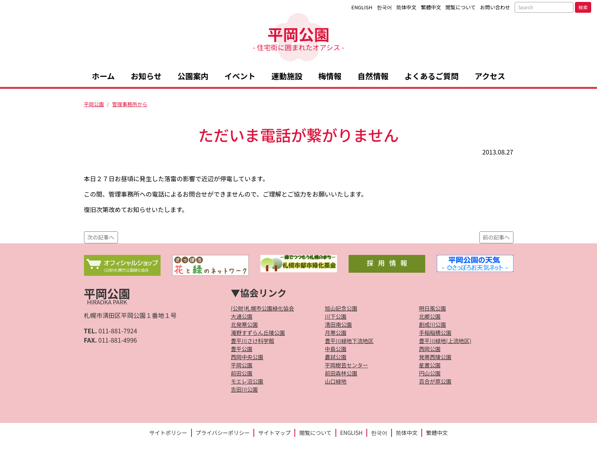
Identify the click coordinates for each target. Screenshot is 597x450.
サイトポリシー (168, 432)
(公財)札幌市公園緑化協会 (262, 308)
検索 (583, 7)
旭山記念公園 (341, 308)
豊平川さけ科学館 (252, 341)
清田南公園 (338, 324)
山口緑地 (336, 381)
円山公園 (430, 373)
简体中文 (406, 7)
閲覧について (461, 7)
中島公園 (336, 349)
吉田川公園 (244, 389)
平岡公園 (298, 37)
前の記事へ (496, 237)
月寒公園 (336, 332)
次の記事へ (101, 237)
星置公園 (430, 365)
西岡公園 (430, 349)
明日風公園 (432, 308)
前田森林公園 (341, 373)
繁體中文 (431, 7)
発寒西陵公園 (435, 357)
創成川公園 (432, 324)
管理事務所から (129, 104)
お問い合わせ (495, 7)
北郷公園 (430, 316)
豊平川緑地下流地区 (349, 341)
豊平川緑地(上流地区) (445, 341)
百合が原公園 (435, 381)
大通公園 (242, 316)
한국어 (384, 7)
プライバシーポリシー (223, 432)
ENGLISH (361, 7)
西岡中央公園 (247, 357)
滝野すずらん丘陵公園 (258, 332)
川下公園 (336, 316)
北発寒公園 (244, 324)
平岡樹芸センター (346, 365)
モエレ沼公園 (247, 381)
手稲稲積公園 (435, 332)
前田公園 (242, 373)
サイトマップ (274, 432)
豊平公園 (242, 349)
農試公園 (336, 357)
